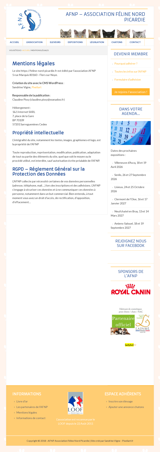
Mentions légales (26, 412)
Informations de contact (30, 418)
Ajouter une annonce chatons (126, 407)
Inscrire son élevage (121, 401)
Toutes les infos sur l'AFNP (130, 71)
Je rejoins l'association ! (130, 92)
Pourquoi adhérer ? (125, 63)
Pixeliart (36, 87)
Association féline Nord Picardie (29, 20)
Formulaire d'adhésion (127, 79)
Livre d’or (22, 401)
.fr (130, 345)
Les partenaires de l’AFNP (32, 407)
